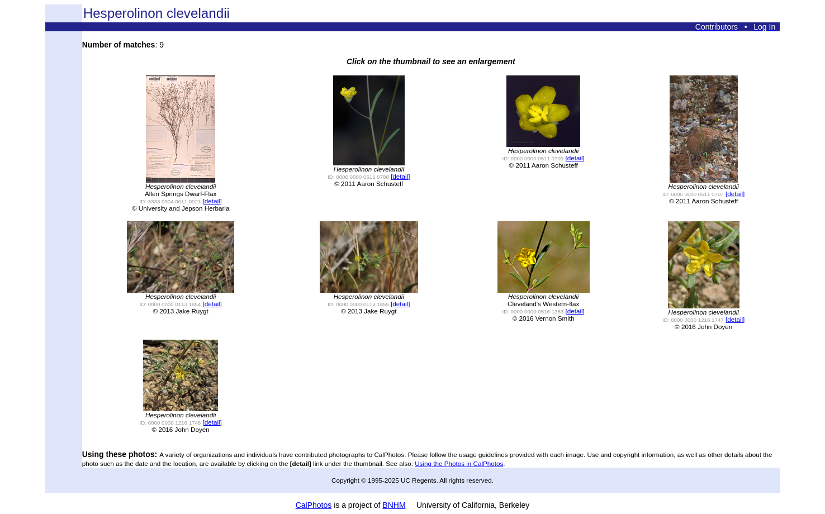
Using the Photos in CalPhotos (459, 463)
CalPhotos (314, 505)
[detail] (212, 200)
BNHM (393, 505)
